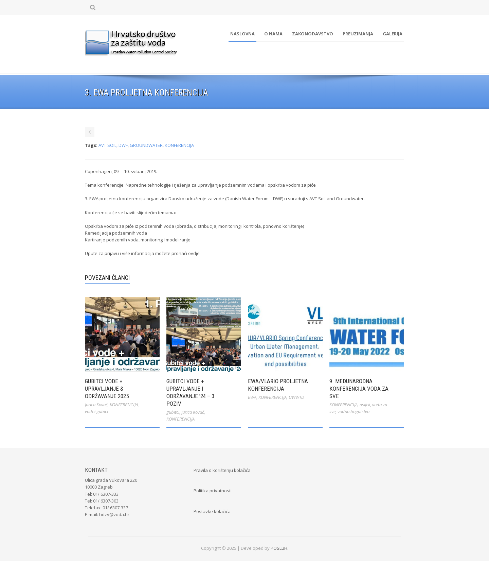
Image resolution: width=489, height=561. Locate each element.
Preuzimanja (358, 34)
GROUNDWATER (146, 145)
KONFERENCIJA (179, 145)
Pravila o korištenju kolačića (222, 470)
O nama (273, 34)
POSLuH (279, 548)
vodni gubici (96, 411)
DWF (123, 145)
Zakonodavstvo (312, 34)
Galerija (392, 34)
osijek (365, 405)
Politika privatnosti (213, 491)
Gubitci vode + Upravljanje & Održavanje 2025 (107, 389)
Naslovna (242, 34)
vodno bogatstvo (353, 411)
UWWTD (296, 397)
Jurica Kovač (96, 405)
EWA (252, 397)
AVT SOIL (107, 145)
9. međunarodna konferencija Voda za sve (358, 389)
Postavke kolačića (212, 511)
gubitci (172, 412)
